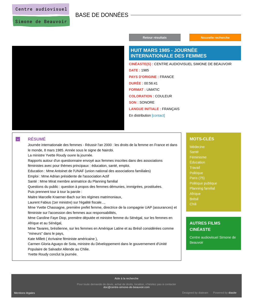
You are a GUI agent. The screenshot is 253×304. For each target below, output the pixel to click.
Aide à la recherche (126, 278)
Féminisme (198, 157)
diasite (232, 292)
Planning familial (202, 188)
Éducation (197, 162)
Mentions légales (24, 292)
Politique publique (203, 183)
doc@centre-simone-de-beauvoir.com (126, 287)
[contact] (158, 115)
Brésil (194, 199)
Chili (193, 204)
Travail (195, 168)
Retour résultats (155, 37)
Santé (194, 152)
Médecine (197, 147)
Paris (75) (197, 178)
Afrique (195, 194)
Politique (196, 173)
